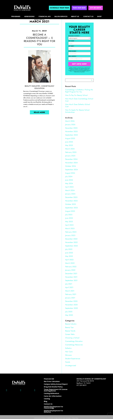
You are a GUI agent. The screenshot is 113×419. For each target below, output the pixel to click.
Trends (67, 362)
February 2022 (70, 266)
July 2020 (68, 311)
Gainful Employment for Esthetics (53, 411)
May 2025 (69, 145)
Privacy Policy (75, 418)
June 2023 (69, 218)
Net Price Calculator (52, 381)
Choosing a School (72, 337)
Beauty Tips (69, 327)
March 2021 (69, 291)
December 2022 (71, 239)
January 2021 (70, 297)
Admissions (29, 16)
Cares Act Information (52, 396)
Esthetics (68, 348)
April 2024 (69, 187)
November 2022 (71, 242)
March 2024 (70, 190)
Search (91, 80)
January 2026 (70, 124)
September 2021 (71, 280)
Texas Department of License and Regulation (55, 390)
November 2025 (71, 131)
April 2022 (69, 259)
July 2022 (68, 249)
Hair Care (69, 351)
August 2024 (70, 173)
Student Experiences (72, 358)
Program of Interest (74, 36)
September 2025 (71, 135)
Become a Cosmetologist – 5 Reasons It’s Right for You (39, 39)
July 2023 (68, 214)
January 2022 (70, 270)
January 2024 (70, 194)
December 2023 (71, 197)
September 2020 (71, 308)
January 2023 (70, 235)
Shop (99, 16)
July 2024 (68, 176)
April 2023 (69, 225)
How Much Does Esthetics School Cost (77, 105)
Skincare (68, 355)
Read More (39, 112)
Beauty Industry (32, 86)
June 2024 (69, 180)
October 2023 (70, 204)
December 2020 (71, 301)
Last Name (71, 46)
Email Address (72, 56)
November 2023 (71, 200)
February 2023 (70, 232)
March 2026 (70, 121)
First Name (71, 41)
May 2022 (69, 256)
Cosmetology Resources (74, 344)
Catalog (47, 398)
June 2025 (69, 142)
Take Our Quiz (79, 8)
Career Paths (70, 334)
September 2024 (71, 169)
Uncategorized (70, 365)
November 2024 (71, 162)
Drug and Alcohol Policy (53, 387)
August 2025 (70, 138)
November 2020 (71, 304)
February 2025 (70, 152)
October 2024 (70, 166)
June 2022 (69, 252)
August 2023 (70, 211)
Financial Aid (45, 16)
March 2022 (70, 263)
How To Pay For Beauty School (76, 95)
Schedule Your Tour (59, 8)
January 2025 (70, 155)
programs (15, 16)
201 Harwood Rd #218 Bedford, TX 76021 (85, 382)
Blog (45, 401)
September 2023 (71, 207)
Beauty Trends (70, 331)
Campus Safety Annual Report (56, 384)
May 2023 (69, 221)
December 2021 (71, 273)
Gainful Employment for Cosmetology (53, 407)
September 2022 (71, 246)
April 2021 (69, 287)
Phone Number (72, 51)
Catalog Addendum (51, 393)
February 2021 (70, 294)
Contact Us (88, 16)
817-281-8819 (81, 385)
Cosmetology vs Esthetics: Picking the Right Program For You (79, 90)
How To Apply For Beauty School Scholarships (77, 111)
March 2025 (69, 148)
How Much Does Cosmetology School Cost (79, 99)
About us (75, 16)
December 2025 (71, 128)
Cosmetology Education (44, 87)
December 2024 (71, 159)
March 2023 (69, 228)
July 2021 (68, 284)
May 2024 (69, 183)
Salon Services (60, 16)
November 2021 (71, 277)
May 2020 (69, 315)
